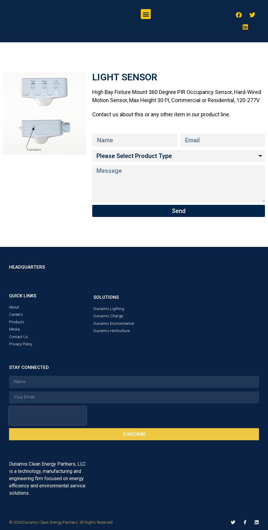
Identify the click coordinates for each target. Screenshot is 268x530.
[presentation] (47, 416)
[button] (146, 14)
